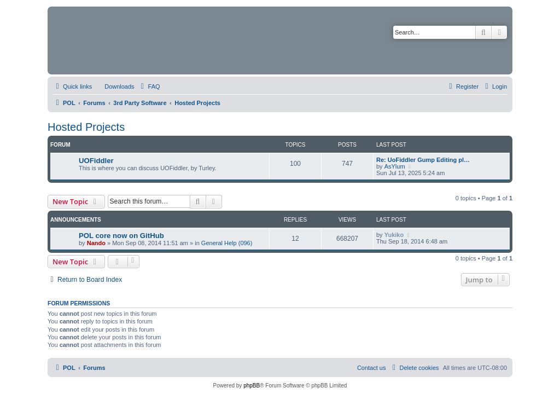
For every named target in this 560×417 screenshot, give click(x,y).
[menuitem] (114, 86)
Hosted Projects (86, 127)
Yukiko (394, 234)
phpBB (251, 386)
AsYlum (394, 166)
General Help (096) (227, 243)
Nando (96, 243)
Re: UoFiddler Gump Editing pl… (423, 160)
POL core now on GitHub (121, 235)
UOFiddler (96, 161)
